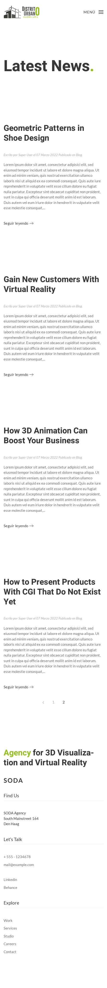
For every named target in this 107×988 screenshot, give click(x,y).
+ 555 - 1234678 (17, 857)
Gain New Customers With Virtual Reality (51, 284)
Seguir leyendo (16, 223)
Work (8, 920)
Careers (10, 944)
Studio (9, 936)
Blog (79, 155)
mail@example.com (19, 864)
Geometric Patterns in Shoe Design (44, 133)
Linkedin (10, 879)
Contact (10, 952)
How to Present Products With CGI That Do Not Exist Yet (52, 592)
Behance (10, 887)
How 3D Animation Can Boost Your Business (46, 436)
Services (10, 928)
